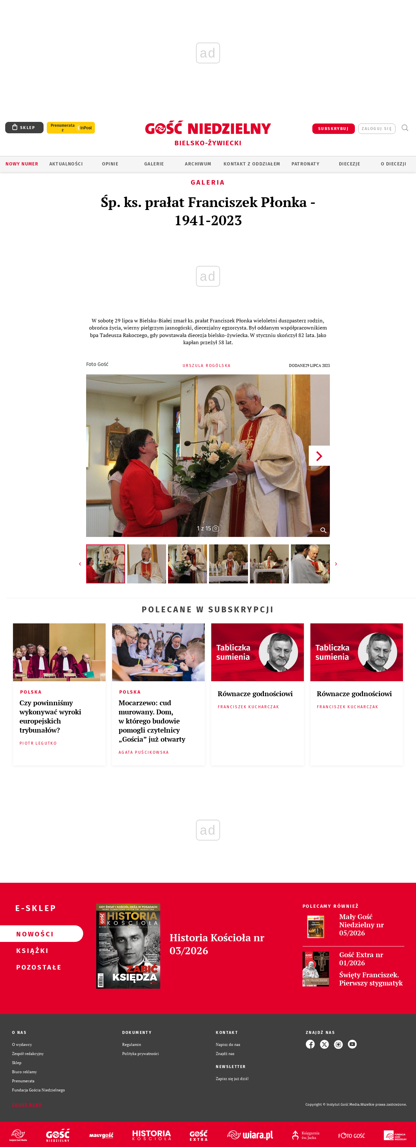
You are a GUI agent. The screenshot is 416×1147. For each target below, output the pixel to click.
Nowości (31, 933)
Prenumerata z (63, 127)
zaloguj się (377, 128)
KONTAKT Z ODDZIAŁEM (252, 164)
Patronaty (305, 164)
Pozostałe (31, 967)
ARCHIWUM (198, 164)
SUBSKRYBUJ (333, 128)
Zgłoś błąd (27, 1104)
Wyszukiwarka (405, 128)
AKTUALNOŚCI (66, 164)
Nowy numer (22, 164)
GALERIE (154, 164)
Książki (31, 950)
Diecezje (349, 164)
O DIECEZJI (393, 164)
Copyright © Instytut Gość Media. (333, 1104)
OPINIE (110, 164)
